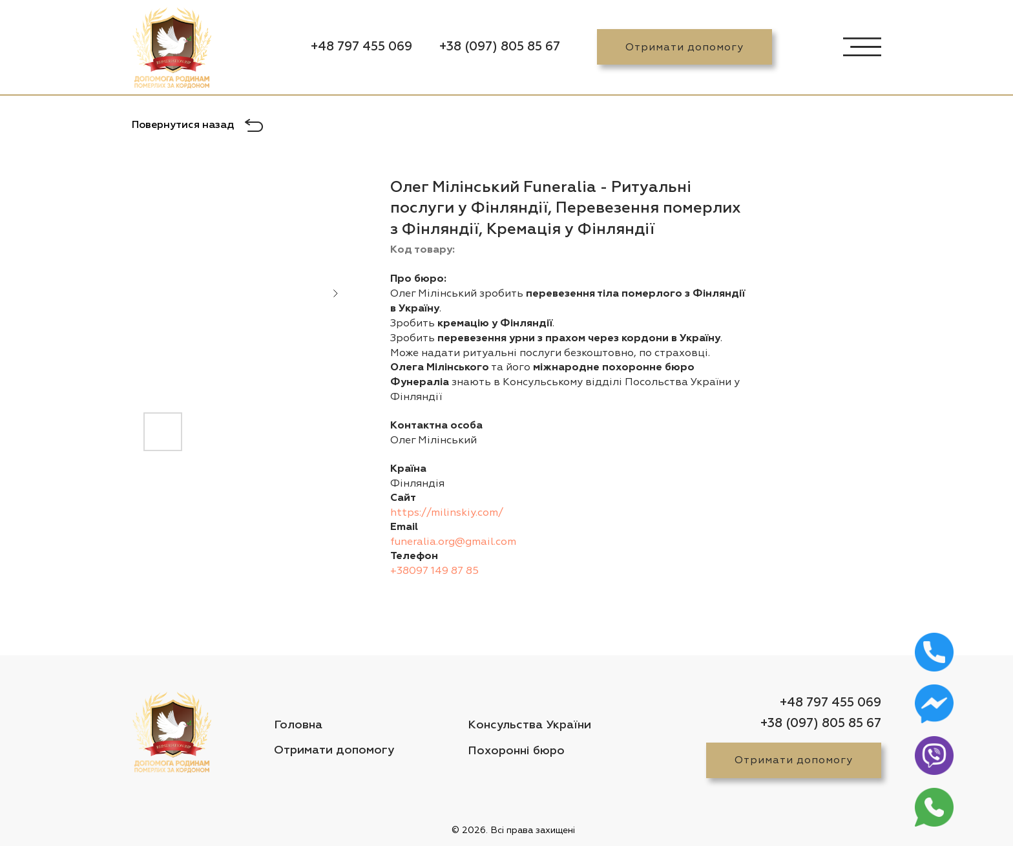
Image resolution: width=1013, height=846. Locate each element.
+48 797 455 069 (361, 47)
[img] (172, 50)
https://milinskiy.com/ (446, 512)
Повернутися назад (183, 125)
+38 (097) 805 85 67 (499, 47)
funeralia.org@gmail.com (453, 541)
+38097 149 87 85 (434, 570)
